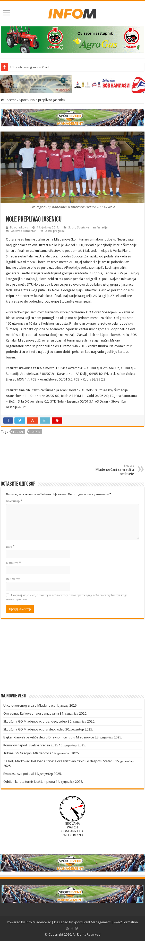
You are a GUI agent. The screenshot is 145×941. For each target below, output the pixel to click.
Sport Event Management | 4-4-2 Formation (105, 922)
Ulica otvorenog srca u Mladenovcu (29, 705)
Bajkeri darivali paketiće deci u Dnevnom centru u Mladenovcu (48, 737)
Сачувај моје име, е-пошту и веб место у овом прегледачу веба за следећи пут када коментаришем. (66, 597)
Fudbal (18, 432)
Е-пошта (13, 563)
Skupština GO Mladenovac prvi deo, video (34, 729)
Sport (23, 100)
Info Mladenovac (38, 922)
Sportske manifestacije (92, 227)
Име (10, 546)
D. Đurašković (19, 227)
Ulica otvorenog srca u (25, 67)
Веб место (13, 579)
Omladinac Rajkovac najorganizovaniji (31, 713)
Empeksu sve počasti (18, 774)
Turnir (35, 432)
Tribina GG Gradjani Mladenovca (27, 753)
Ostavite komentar (23, 231)
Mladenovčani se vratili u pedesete (107, 470)
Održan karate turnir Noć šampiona (29, 782)
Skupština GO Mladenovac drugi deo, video (35, 721)
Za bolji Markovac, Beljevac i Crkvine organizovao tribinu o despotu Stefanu (58, 761)
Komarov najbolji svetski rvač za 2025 (30, 745)
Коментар (14, 501)
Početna (8, 100)
